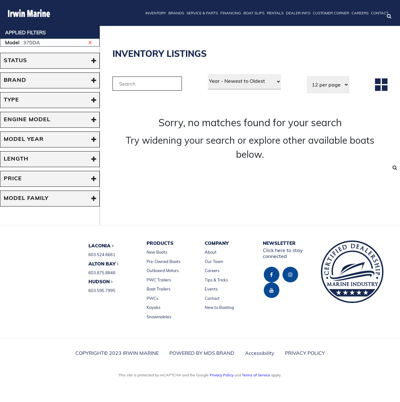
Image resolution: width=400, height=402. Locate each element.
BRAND (15, 80)
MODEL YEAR (24, 139)
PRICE (13, 179)
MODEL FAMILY (26, 198)
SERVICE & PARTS (202, 13)
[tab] (147, 84)
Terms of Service (256, 375)
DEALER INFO (298, 13)
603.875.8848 (101, 272)
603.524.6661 (101, 254)
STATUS (15, 61)
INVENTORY (155, 13)
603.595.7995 (101, 290)
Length (16, 159)
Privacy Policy (221, 375)
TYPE (11, 100)
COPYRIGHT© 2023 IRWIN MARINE (117, 353)
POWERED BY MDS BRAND (201, 353)
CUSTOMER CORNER (331, 13)
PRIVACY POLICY (305, 353)
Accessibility (259, 353)
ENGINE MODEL (27, 120)
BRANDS (176, 13)
